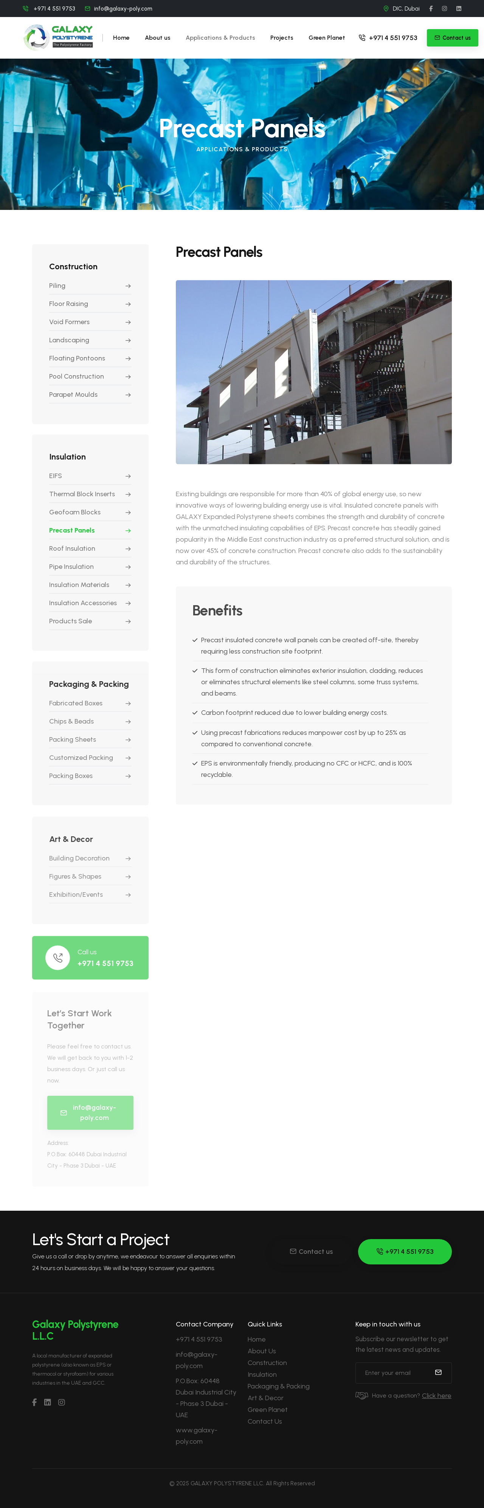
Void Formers (69, 324)
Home (121, 37)
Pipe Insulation (71, 571)
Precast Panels (72, 534)
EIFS (55, 480)
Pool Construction (76, 379)
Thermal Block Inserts (82, 498)
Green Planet (327, 37)
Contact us (311, 1251)
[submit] (438, 1373)
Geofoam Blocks (75, 516)
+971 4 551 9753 (387, 38)
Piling (57, 288)
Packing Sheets (72, 745)
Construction (267, 1363)
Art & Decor (266, 1398)
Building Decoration (79, 864)
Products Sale (70, 625)
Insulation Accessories (83, 607)
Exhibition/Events (76, 901)
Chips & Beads (71, 726)
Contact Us (265, 1421)
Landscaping (69, 343)
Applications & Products (220, 37)
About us (158, 37)
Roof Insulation (72, 552)
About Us (262, 1351)
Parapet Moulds (73, 397)
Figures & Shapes (75, 883)
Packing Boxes (71, 781)
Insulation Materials (79, 589)
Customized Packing (81, 763)
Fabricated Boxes (75, 708)
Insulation (262, 1374)
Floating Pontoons (77, 361)
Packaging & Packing (279, 1386)
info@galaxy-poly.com (123, 8)
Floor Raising (68, 306)
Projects (281, 37)
